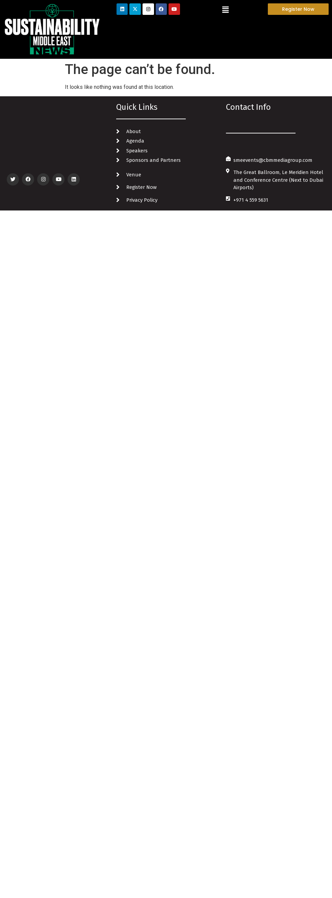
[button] (225, 9)
